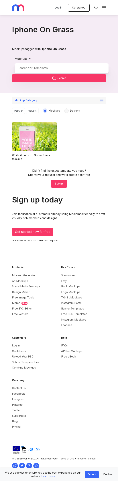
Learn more (48, 476)
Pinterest (17, 404)
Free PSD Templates (74, 314)
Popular (18, 110)
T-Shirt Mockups (71, 297)
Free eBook (68, 356)
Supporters (19, 415)
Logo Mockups (70, 292)
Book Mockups (70, 286)
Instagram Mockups (73, 319)
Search (59, 78)
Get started (78, 7)
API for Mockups (71, 351)
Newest (32, 110)
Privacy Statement (86, 458)
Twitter (16, 410)
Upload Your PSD (23, 356)
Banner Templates (72, 308)
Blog (15, 421)
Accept (92, 474)
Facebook (18, 393)
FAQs (64, 345)
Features (66, 325)
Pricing (16, 426)
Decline (108, 474)
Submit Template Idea (25, 362)
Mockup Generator (24, 275)
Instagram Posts (71, 303)
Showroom (68, 275)
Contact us (19, 388)
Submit (59, 183)
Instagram (18, 399)
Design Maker (21, 292)
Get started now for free (32, 232)
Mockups (21, 58)
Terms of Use (66, 458)
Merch (19, 303)
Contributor (19, 351)
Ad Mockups (20, 281)
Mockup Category (26, 100)
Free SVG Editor (22, 308)
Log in (58, 7)
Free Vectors (20, 314)
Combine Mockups (24, 367)
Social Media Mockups (26, 286)
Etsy (64, 281)
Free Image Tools (23, 297)
